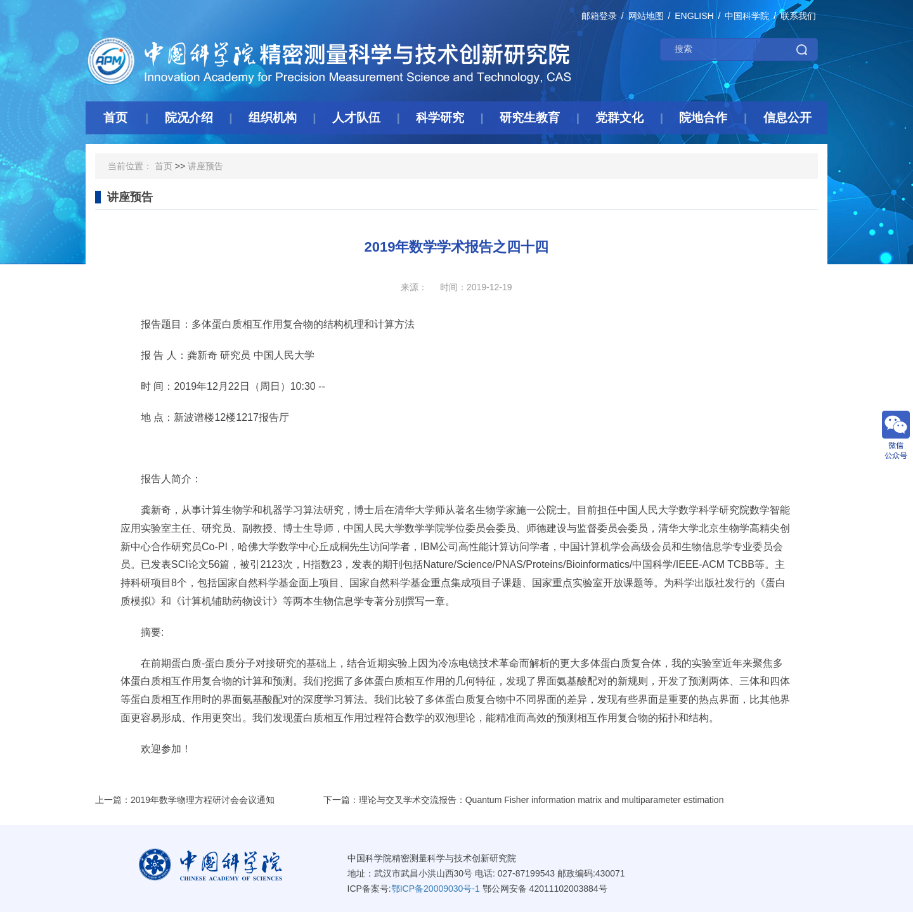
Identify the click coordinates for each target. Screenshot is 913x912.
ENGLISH (694, 16)
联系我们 (798, 16)
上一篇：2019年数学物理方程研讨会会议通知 (185, 800)
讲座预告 (205, 166)
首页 (163, 166)
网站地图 (646, 16)
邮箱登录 (599, 16)
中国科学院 (747, 16)
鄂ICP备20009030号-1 (435, 888)
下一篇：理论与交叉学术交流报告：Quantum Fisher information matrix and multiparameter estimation (523, 800)
